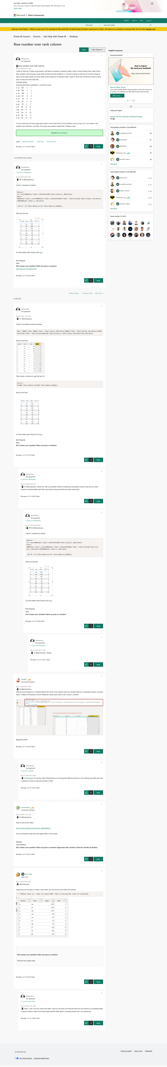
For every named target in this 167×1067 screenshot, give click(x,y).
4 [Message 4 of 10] (22, 856)
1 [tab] (127, 100)
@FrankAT (29, 780)
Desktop (73, 36)
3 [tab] (130, 100)
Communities (77, 15)
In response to (23, 172)
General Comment (27, 141)
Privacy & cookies (126, 1053)
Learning (94, 15)
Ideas (67, 15)
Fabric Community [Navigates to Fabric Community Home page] (36, 15)
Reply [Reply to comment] (98, 281)
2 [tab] (128, 100)
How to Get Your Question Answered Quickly (126, 116)
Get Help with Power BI (55, 36)
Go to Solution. (62, 133)
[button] (84, 49)
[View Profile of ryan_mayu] (28, 876)
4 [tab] (131, 100)
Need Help (40, 141)
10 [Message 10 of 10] (37, 661)
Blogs (86, 15)
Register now (150, 29)
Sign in (134, 20)
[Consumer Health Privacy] (41, 1060)
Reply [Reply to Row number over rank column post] (98, 146)
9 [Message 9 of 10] (22, 276)
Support (103, 15)
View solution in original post (26, 269)
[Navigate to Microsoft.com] (19, 15)
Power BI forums (22, 36)
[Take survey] (117, 96)
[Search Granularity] (93, 25)
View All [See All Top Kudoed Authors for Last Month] (113, 208)
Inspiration (58, 15)
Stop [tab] (134, 101)
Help (141, 20)
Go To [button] (148, 20)
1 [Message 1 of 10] (22, 146)
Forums (49, 15)
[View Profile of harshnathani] (25, 809)
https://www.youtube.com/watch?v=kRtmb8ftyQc (33, 830)
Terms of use (138, 1053)
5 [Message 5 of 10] (22, 748)
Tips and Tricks (51, 141)
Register (126, 20)
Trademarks (148, 1053)
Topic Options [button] (96, 49)
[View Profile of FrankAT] (24, 681)
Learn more (18, 8)
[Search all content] (127, 25)
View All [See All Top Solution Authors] (113, 164)
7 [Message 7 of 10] (22, 456)
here (40, 253)
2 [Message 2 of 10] (22, 979)
